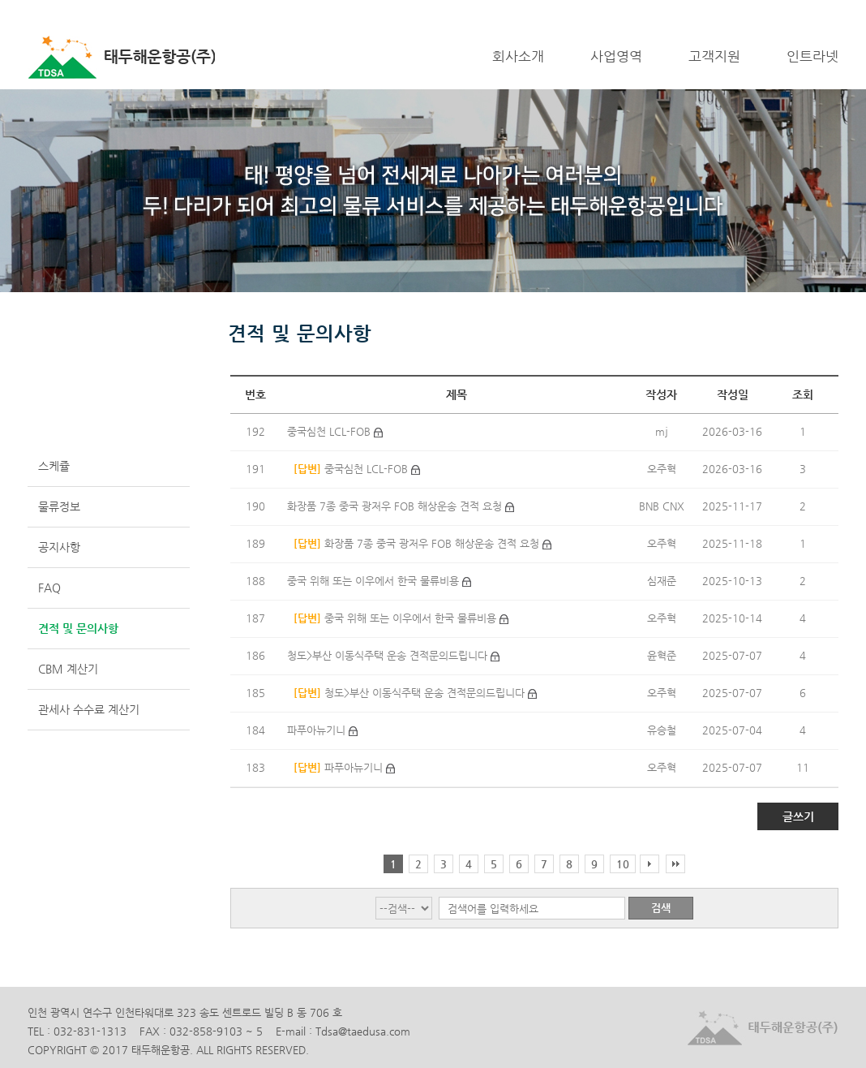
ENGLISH (820, 12)
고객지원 (714, 56)
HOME (731, 12)
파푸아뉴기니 (318, 730)
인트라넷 (812, 56)
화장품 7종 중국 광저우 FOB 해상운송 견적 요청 (396, 506)
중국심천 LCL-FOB (330, 431)
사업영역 (616, 56)
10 (622, 864)
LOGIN (773, 12)
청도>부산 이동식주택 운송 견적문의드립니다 (389, 655)
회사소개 (518, 56)
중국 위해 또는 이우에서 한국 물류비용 (374, 581)
